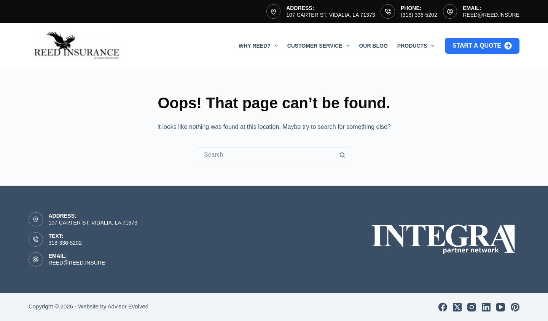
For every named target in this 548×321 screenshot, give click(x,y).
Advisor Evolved (128, 306)
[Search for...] (266, 154)
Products (417, 45)
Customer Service (320, 45)
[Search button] (342, 154)
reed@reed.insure (491, 15)
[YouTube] (500, 307)
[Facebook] (442, 307)
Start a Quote (482, 46)
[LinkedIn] (486, 307)
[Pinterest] (515, 307)
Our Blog (373, 46)
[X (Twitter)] (457, 307)
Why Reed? (260, 45)
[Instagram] (471, 307)
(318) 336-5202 (419, 15)
